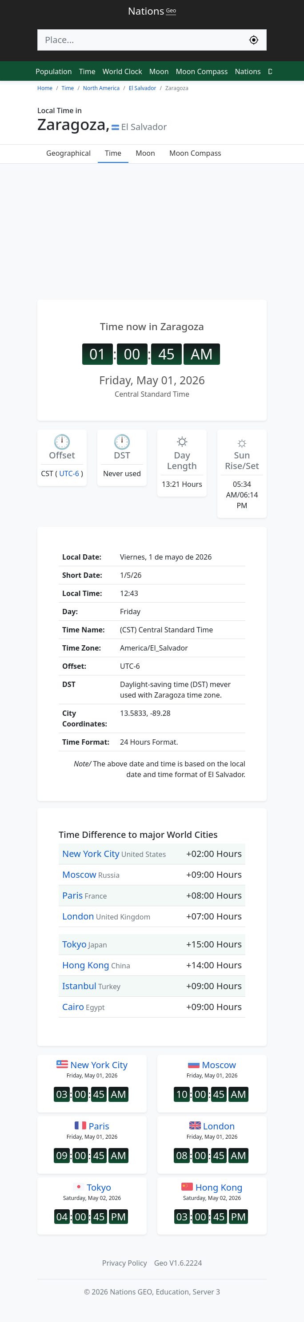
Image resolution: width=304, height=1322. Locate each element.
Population (54, 71)
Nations (247, 71)
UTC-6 (69, 473)
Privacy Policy (124, 1263)
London (78, 916)
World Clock (122, 71)
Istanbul (79, 986)
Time (87, 71)
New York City (91, 854)
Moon (159, 71)
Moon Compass (202, 71)
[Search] (139, 40)
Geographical (68, 153)
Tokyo (74, 944)
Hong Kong (85, 965)
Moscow (79, 874)
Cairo (73, 1007)
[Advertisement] (152, 230)
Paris (72, 895)
